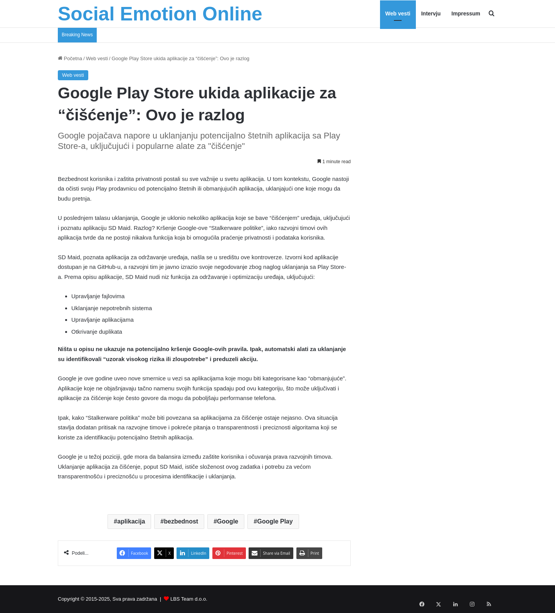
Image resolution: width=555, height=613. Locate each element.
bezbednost (181, 521)
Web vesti (397, 13)
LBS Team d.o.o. (188, 599)
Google (227, 521)
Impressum (465, 13)
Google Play (275, 521)
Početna (70, 58)
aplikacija (131, 521)
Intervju (431, 13)
